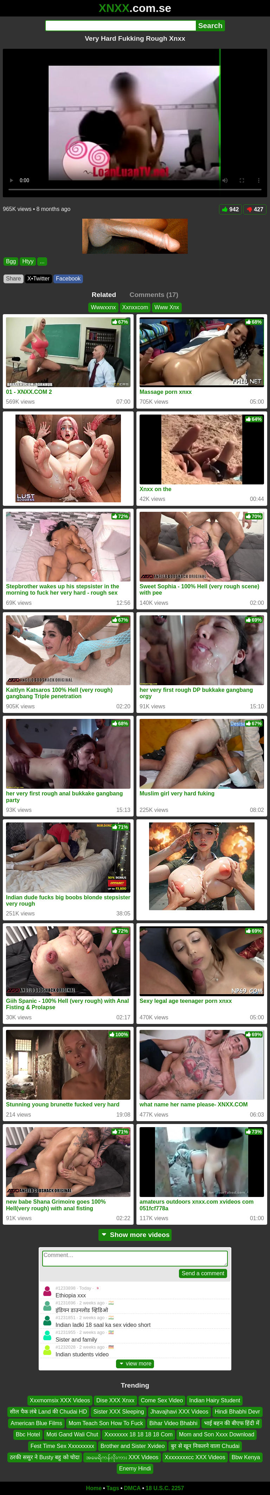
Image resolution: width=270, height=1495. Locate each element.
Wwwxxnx (103, 307)
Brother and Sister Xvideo (133, 1446)
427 (254, 209)
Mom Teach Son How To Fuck (106, 1423)
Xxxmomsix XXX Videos (60, 1400)
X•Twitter (38, 279)
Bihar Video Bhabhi (173, 1423)
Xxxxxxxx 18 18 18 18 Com (138, 1434)
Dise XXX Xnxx (115, 1400)
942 (230, 209)
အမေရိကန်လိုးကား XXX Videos (122, 1457)
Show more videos (135, 1234)
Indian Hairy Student (214, 1400)
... (42, 261)
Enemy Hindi (135, 1468)
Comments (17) (154, 294)
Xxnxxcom (135, 307)
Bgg (11, 261)
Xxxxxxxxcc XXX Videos (195, 1457)
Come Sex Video (162, 1400)
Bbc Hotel (28, 1434)
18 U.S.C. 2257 (165, 1488)
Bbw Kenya (246, 1457)
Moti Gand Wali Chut (72, 1434)
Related (104, 294)
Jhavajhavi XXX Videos (179, 1412)
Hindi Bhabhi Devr (237, 1412)
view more (135, 1364)
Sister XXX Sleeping (118, 1412)
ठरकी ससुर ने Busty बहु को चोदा (44, 1457)
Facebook (68, 279)
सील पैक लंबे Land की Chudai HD (48, 1412)
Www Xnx (166, 307)
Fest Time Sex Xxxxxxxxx (62, 1446)
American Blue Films (36, 1423)
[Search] (120, 25)
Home (94, 1488)
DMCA (132, 1488)
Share (13, 279)
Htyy (27, 261)
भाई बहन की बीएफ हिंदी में (231, 1423)
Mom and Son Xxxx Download (216, 1434)
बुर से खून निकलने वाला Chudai (205, 1446)
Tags (113, 1488)
